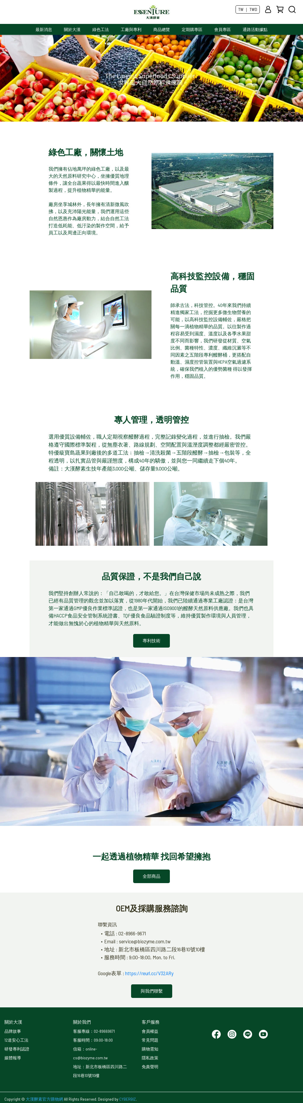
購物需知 (150, 1048)
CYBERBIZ (127, 1099)
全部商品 (151, 876)
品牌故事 (12, 1031)
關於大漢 (72, 29)
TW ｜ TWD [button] (247, 9)
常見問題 (150, 1039)
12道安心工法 (16, 1039)
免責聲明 (150, 1066)
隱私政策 (150, 1057)
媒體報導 (12, 1057)
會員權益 (150, 1031)
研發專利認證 (16, 1048)
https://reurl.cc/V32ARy (149, 973)
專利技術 (151, 640)
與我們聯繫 (152, 990)
